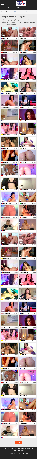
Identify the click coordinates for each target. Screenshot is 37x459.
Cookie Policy (16, 450)
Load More (18, 442)
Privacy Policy (17, 448)
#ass (21, 12)
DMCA (22, 450)
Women (7, 7)
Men (18, 7)
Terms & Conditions (27, 448)
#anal (11, 12)
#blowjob (16, 12)
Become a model (8, 448)
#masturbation (27, 12)
